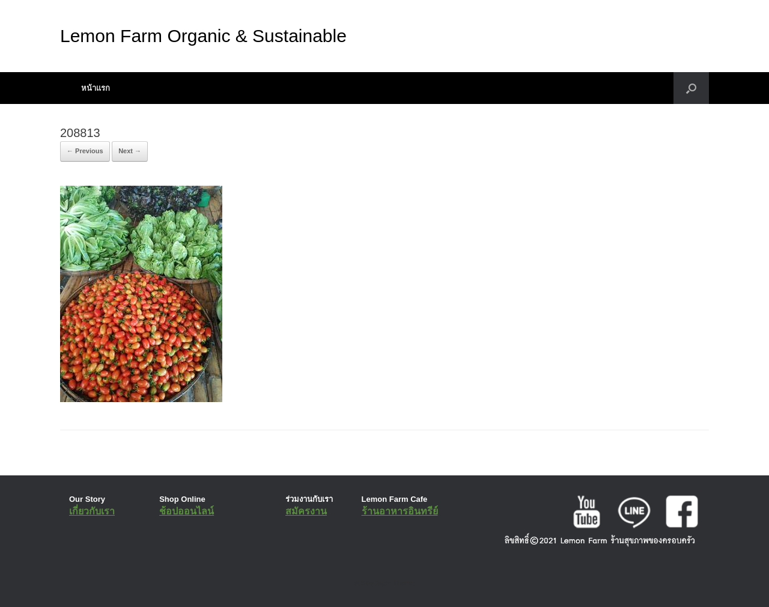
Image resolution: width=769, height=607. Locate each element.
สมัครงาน (306, 511)
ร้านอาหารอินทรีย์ (400, 511)
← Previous (85, 150)
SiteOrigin (375, 583)
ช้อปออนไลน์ (186, 511)
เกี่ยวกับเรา (92, 511)
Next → (129, 150)
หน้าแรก (95, 88)
